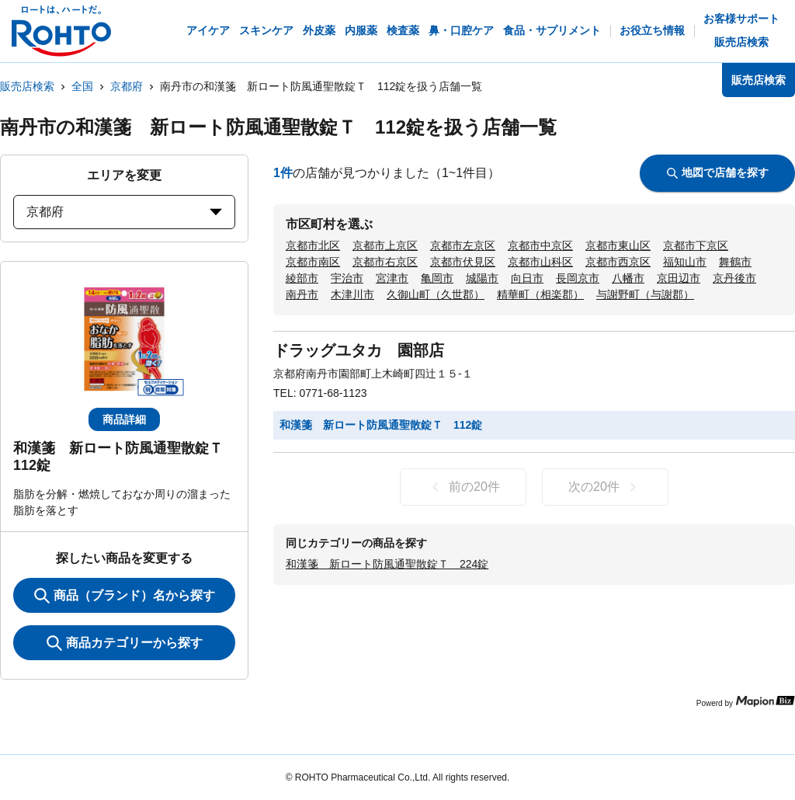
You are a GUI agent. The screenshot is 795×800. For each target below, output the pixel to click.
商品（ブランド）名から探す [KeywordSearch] (124, 595)
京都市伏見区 (462, 262)
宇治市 (347, 278)
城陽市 (482, 278)
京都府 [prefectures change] (124, 211)
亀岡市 (437, 278)
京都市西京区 (618, 262)
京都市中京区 (540, 245)
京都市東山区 (618, 245)
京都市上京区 (385, 245)
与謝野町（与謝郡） (645, 294)
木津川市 (352, 294)
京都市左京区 (462, 245)
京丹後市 (734, 278)
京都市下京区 (695, 245)
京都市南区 (313, 262)
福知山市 (684, 262)
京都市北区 (313, 245)
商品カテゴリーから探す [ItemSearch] (125, 643)
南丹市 (302, 294)
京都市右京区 (385, 262)
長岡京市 (577, 278)
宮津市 (392, 278)
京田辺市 (678, 278)
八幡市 (628, 278)
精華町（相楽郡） (540, 294)
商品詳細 (124, 419)
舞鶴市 (735, 262)
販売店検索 (27, 86)
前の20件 (463, 487)
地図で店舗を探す (718, 172)
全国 (82, 86)
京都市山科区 (540, 262)
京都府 (126, 86)
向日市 (527, 278)
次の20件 (605, 487)
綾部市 (302, 278)
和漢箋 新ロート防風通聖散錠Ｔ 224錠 (387, 564)
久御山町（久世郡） (435, 294)
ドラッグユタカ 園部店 (358, 350)
